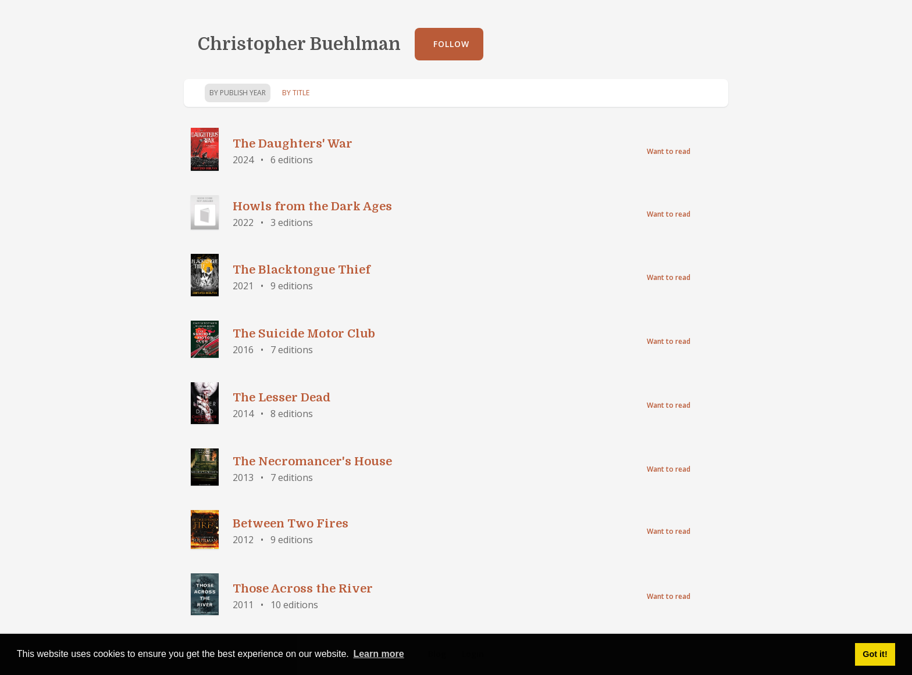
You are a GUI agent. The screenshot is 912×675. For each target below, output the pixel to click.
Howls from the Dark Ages (312, 206)
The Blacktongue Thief (301, 270)
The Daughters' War (292, 143)
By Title (295, 93)
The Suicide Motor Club (304, 333)
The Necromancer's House (312, 461)
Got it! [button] (875, 654)
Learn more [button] (378, 654)
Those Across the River (303, 588)
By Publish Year (237, 93)
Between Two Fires (290, 523)
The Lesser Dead (281, 397)
